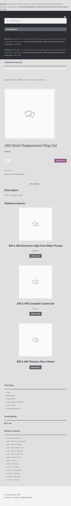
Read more (35, 367)
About (8, 392)
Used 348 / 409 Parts (13, 477)
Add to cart (60, 161)
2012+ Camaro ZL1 (13, 464)
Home (6, 80)
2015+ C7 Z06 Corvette (14, 470)
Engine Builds (11, 399)
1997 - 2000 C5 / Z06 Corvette (16, 441)
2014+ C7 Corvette (13, 467)
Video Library (11, 405)
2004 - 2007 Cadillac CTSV (15, 448)
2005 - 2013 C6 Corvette (14, 451)
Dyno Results (11, 395)
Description (34, 184)
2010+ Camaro (11, 460)
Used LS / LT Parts (13, 480)
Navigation (12, 29)
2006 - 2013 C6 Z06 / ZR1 (15, 454)
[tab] (34, 183)
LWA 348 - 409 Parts (16, 80)
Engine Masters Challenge (15, 402)
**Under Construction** (14, 438)
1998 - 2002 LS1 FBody (14, 444)
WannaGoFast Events (14, 408)
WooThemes (27, 497)
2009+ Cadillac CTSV (13, 457)
